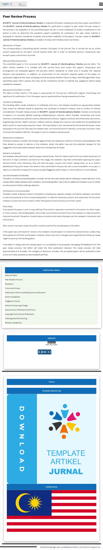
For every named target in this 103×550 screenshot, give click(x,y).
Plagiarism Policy (12, 301)
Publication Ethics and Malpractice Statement (25, 292)
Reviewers (9, 284)
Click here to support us (89, 547)
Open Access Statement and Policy (20, 310)
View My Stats (51, 344)
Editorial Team (11, 275)
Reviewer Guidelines (13, 323)
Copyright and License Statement (19, 314)
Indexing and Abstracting (16, 318)
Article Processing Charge (16, 305)
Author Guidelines (12, 297)
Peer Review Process (14, 280)
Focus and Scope (12, 288)
